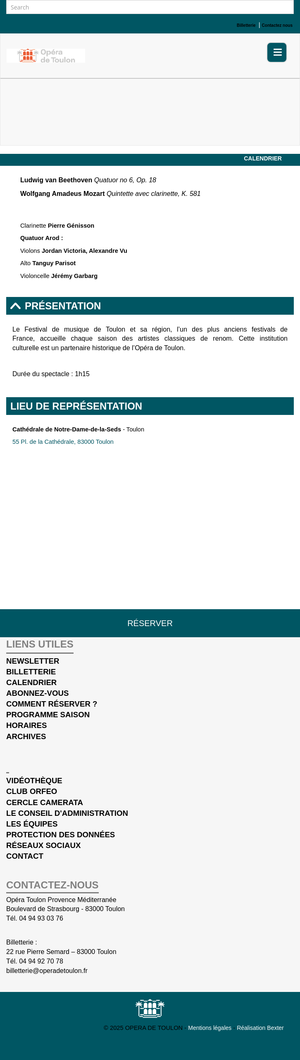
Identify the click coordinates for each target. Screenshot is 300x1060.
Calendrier (263, 158)
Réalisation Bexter (260, 1028)
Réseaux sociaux (43, 845)
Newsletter (33, 661)
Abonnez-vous (37, 693)
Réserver (150, 623)
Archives (26, 736)
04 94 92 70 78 (41, 961)
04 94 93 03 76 (41, 918)
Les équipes (31, 824)
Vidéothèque (34, 780)
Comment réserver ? (51, 704)
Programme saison (48, 714)
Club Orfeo (31, 791)
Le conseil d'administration (67, 813)
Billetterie (31, 671)
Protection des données (60, 834)
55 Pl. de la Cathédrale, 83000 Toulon (63, 441)
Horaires (26, 725)
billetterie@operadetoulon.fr (47, 970)
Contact (24, 856)
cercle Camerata (44, 802)
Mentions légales (210, 1028)
